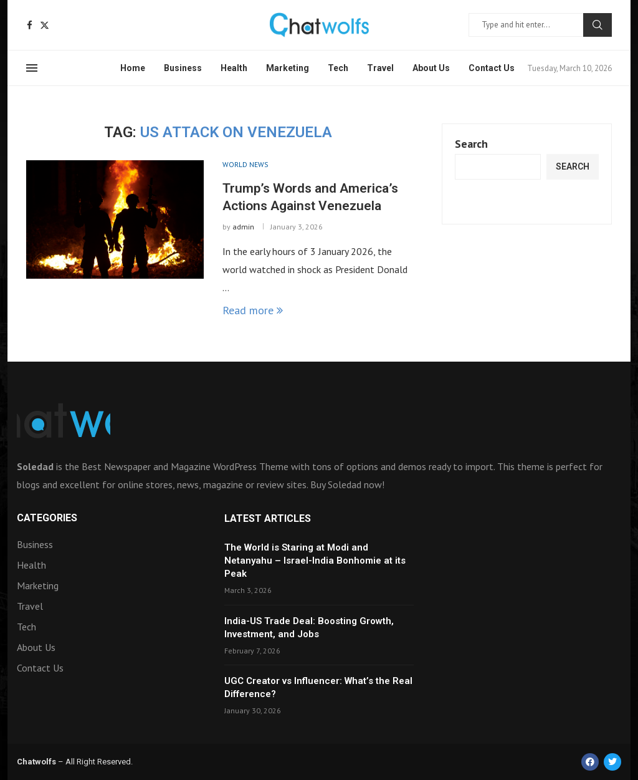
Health (234, 68)
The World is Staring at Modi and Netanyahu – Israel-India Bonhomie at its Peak (315, 560)
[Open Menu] (31, 68)
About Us (431, 68)
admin (243, 226)
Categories (47, 518)
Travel (380, 68)
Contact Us (492, 68)
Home (132, 68)
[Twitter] (44, 25)
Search (597, 25)
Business (183, 68)
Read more (252, 310)
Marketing (287, 68)
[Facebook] (29, 25)
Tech (338, 68)
